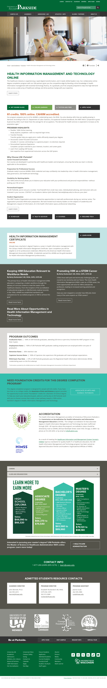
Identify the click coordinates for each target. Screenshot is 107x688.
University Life (11, 652)
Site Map (25, 666)
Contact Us (68, 1)
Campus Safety (27, 654)
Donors (57, 654)
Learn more (13, 93)
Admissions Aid (43, 14)
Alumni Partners (78, 14)
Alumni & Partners (13, 661)
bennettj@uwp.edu (15, 594)
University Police (28, 652)
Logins (62, 1)
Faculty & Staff (43, 661)
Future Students (44, 652)
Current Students (44, 659)
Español (83, 1)
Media (57, 657)
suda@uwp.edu (78, 594)
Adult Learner (59, 664)
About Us (94, 14)
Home (8, 65)
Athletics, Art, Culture (13, 659)
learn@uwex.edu (67, 565)
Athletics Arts (60, 14)
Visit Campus (61, 640)
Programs (23, 65)
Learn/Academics (15, 65)
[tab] (53, 468)
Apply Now (91, 1)
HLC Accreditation (12, 666)
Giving (98, 1)
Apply (24, 664)
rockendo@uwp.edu (48, 597)
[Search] (86, 7)
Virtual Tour (92, 640)
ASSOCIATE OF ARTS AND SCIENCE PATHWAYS (85, 391)
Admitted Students (45, 657)
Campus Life (14, 14)
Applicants (42, 654)
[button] (91, 65)
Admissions (10, 657)
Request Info (76, 640)
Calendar (77, 1)
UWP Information (12, 664)
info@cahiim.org (71, 431)
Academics (27, 14)
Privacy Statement (68, 678)
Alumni (57, 652)
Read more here (15, 302)
